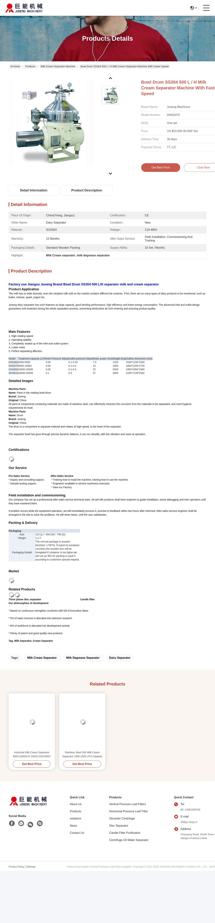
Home (15, 66)
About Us (76, 804)
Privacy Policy (16, 866)
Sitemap (30, 866)
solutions (75, 818)
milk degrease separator (83, 657)
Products (30, 66)
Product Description (86, 190)
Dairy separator (119, 657)
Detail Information (33, 190)
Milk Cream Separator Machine (58, 66)
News (73, 825)
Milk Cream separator (42, 657)
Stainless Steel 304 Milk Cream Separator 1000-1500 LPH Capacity (82, 754)
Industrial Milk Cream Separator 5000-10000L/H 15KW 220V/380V (32, 754)
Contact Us (77, 832)
